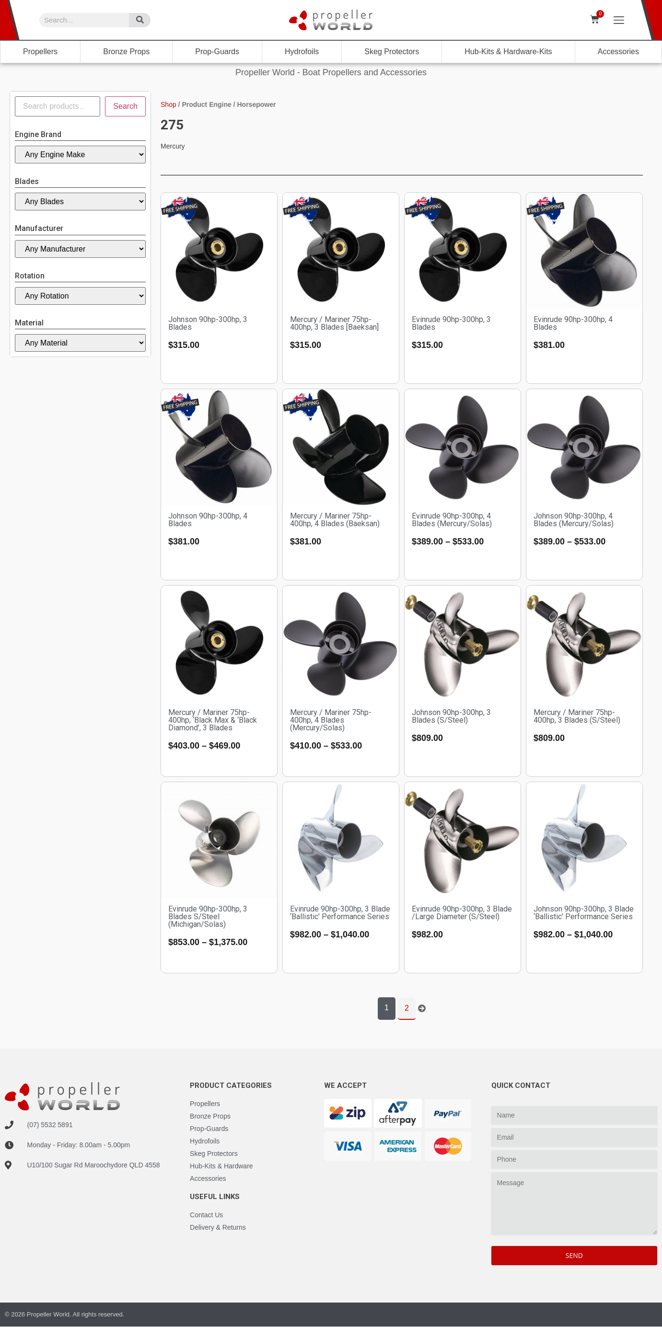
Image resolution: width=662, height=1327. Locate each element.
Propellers (40, 51)
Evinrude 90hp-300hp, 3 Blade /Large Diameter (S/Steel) (462, 912)
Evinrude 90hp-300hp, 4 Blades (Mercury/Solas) (452, 519)
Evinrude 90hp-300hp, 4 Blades (573, 323)
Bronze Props (126, 51)
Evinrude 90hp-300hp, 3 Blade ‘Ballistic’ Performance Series (340, 912)
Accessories (618, 51)
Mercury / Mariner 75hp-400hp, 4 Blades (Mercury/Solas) (331, 720)
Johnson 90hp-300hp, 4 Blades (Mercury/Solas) (574, 519)
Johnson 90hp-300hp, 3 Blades (207, 323)
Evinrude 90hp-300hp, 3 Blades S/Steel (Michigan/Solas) (207, 916)
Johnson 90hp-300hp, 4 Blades (207, 519)
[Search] (140, 20)
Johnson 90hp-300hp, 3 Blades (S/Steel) (451, 716)
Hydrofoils (302, 51)
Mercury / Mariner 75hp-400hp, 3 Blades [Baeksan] (334, 323)
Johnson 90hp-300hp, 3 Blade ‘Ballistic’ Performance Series (584, 912)
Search (125, 106)
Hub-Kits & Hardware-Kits (508, 51)
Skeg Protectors (391, 51)
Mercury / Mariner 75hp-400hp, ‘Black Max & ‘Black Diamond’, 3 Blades (212, 720)
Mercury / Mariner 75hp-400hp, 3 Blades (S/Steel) (577, 716)
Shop (168, 104)
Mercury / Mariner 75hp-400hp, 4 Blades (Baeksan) (335, 519)
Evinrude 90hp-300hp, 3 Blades (451, 323)
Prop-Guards (217, 51)
